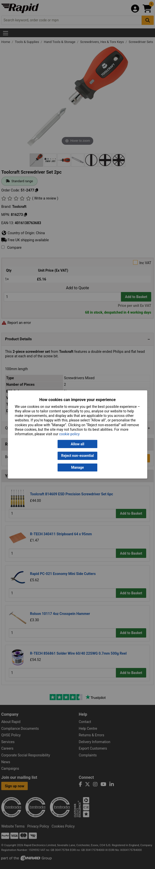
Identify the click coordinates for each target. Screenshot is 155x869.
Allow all (77, 444)
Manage (77, 467)
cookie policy (69, 434)
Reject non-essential (77, 456)
